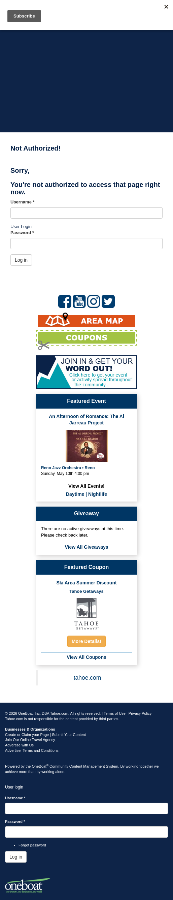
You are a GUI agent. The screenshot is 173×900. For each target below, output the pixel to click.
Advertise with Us (19, 745)
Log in (21, 260)
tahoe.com (87, 677)
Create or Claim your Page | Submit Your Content (45, 735)
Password (22, 232)
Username (22, 201)
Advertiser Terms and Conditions (32, 750)
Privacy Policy (140, 713)
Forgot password (32, 845)
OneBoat (40, 766)
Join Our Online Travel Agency (30, 740)
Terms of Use (115, 713)
